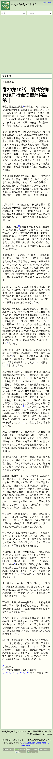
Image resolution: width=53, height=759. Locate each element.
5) (7, 343)
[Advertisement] (26, 44)
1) (23, 106)
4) (19, 229)
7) (7, 365)
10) (21, 573)
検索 (24, 13)
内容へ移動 (47, 2)
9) (14, 564)
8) (23, 406)
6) (12, 355)
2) (39, 109)
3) (19, 226)
